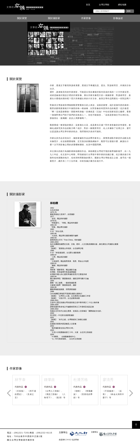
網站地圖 (122, 4)
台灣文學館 (104, 4)
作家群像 (86, 18)
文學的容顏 (24, 7)
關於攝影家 (54, 18)
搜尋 (128, 11)
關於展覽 (22, 18)
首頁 (88, 4)
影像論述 (118, 18)
